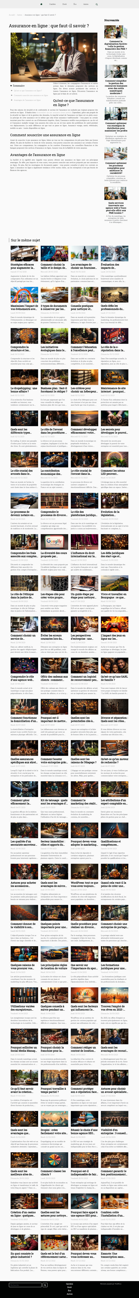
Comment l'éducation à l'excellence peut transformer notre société (84, 351)
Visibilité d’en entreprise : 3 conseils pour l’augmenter (114, 1133)
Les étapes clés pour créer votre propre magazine (53, 597)
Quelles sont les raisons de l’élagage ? (83, 760)
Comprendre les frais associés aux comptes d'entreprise (23, 556)
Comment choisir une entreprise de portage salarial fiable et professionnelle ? (114, 928)
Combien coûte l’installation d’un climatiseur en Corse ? (114, 1215)
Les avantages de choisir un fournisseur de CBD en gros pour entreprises (84, 269)
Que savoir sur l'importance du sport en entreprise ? (84, 968)
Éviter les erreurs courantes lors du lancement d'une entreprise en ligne (52, 640)
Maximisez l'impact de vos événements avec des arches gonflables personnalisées (24, 310)
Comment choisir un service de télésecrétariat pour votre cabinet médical (24, 640)
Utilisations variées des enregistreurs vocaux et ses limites (23, 1009)
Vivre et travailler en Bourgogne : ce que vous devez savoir (113, 597)
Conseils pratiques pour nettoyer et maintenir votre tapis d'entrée (84, 310)
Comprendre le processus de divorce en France (53, 515)
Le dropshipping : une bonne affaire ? (24, 390)
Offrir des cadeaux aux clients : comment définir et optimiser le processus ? (54, 681)
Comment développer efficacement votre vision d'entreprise (84, 433)
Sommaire (19, 86)
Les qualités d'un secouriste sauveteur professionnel (23, 845)
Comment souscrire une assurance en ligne (31, 95)
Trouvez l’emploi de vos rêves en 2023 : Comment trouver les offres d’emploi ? (113, 1011)
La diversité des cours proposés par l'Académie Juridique (54, 556)
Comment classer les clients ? (53, 1173)
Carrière (52, 4)
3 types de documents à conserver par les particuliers (54, 309)
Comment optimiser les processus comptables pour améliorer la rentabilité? (116, 168)
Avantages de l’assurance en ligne (27, 100)
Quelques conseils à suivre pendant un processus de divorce (53, 1009)
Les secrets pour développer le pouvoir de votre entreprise (114, 433)
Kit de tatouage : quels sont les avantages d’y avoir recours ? (54, 803)
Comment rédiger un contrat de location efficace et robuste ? (83, 1051)
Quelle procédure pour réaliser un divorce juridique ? (84, 927)
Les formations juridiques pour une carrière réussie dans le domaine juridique (113, 969)
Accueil (12, 15)
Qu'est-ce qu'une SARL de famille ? (114, 678)
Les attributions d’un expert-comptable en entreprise (113, 803)
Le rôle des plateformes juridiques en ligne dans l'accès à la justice (84, 516)
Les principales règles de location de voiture (54, 966)
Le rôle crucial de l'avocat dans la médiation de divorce (84, 474)
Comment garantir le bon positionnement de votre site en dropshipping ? (113, 1176)
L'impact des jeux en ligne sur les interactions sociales (113, 639)
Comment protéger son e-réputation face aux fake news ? (84, 1092)
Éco (75, 4)
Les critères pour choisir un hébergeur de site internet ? (83, 391)
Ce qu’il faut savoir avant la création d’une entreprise (22, 1092)
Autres (85, 4)
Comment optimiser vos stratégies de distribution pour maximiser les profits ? (116, 128)
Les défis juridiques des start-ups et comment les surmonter (112, 557)
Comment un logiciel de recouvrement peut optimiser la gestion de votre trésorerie (84, 681)
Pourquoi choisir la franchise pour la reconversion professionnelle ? (52, 1052)
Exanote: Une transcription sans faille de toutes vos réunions (112, 1258)
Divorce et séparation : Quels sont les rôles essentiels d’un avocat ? (114, 722)
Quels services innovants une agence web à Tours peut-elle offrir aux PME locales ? (116, 208)
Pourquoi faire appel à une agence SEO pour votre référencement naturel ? (84, 1217)
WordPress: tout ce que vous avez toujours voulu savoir (84, 886)
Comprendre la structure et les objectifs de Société (22, 350)
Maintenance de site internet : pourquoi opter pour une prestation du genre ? (113, 393)
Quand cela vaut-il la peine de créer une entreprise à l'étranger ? (114, 887)
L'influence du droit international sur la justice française (83, 556)
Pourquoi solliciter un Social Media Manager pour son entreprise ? (24, 1051)
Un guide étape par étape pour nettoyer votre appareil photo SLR (83, 599)
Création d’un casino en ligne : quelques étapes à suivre (23, 1215)
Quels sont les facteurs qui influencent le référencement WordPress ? (84, 1011)
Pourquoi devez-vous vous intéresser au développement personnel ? (83, 1258)
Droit (65, 4)
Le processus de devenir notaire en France (22, 515)
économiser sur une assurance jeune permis (54, 112)
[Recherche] (25, 1285)
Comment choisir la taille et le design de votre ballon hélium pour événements (53, 269)
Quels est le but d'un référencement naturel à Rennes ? (54, 1257)
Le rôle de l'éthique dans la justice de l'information (22, 597)
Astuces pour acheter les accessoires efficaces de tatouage (23, 886)
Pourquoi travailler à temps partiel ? (53, 1090)
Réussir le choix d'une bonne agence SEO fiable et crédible (84, 1133)
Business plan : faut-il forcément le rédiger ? (54, 390)
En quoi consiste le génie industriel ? (22, 1255)
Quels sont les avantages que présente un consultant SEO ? (21, 1134)
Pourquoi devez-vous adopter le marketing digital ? (83, 845)
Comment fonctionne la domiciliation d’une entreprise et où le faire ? (24, 722)
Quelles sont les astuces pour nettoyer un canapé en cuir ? (54, 1215)
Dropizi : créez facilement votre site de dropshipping (53, 1133)
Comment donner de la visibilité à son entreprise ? (23, 927)
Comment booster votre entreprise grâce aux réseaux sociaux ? (54, 762)
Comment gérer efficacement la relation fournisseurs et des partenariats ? (23, 805)
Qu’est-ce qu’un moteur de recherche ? (114, 760)
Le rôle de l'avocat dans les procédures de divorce (54, 433)
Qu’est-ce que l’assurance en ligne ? (28, 90)
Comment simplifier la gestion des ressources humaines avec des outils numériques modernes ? (116, 87)
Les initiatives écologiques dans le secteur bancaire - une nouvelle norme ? (54, 351)
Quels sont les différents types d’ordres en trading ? (23, 433)
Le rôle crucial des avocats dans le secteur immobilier (22, 474)
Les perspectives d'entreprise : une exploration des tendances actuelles (83, 640)
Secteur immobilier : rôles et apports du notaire (53, 845)
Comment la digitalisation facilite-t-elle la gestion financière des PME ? (115, 45)
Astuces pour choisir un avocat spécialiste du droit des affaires (113, 1092)
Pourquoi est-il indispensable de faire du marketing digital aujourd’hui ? (84, 1176)
